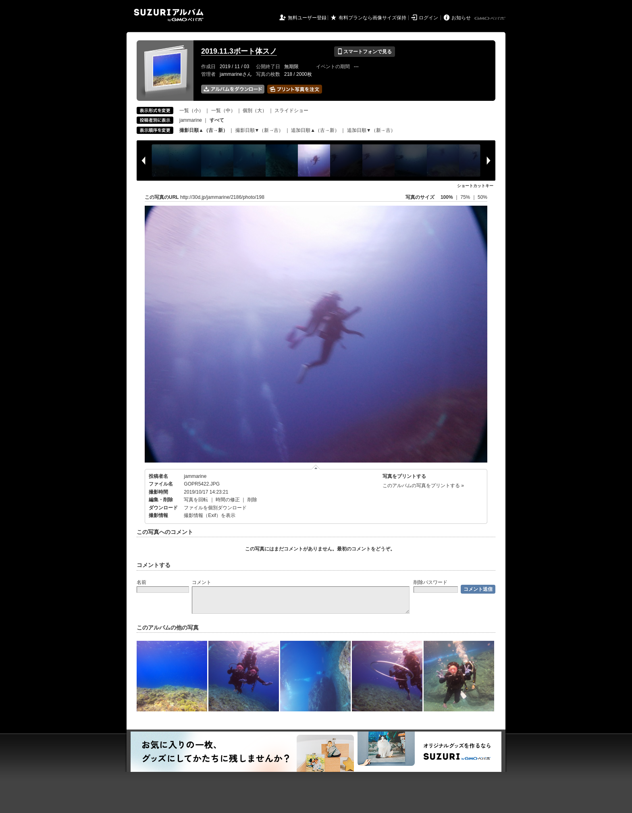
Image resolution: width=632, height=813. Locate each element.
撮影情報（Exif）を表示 (209, 515)
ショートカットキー (475, 185)
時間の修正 (228, 499)
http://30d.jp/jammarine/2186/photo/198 (222, 197)
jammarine (190, 120)
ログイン (428, 18)
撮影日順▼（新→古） (259, 130)
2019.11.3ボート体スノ (239, 51)
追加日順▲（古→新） (315, 130)
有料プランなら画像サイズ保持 (372, 18)
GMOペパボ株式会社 (490, 19)
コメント (201, 582)
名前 (141, 582)
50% (482, 197)
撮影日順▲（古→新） (203, 130)
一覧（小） (191, 110)
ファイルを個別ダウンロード (215, 508)
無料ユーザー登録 (307, 18)
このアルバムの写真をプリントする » (423, 485)
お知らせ (461, 18)
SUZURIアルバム (169, 15)
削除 (252, 499)
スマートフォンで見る (364, 51)
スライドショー (291, 110)
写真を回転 (196, 499)
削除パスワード (430, 582)
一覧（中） (223, 110)
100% (446, 197)
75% (465, 197)
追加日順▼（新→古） (371, 130)
